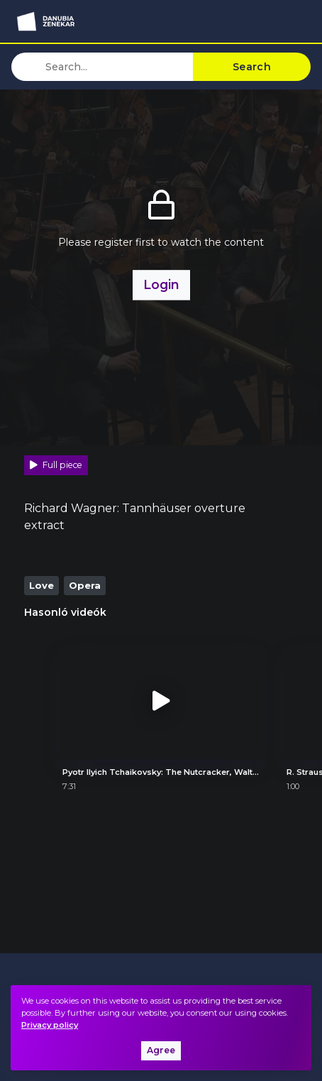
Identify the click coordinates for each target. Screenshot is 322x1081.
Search (252, 66)
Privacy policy (49, 1025)
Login (161, 284)
